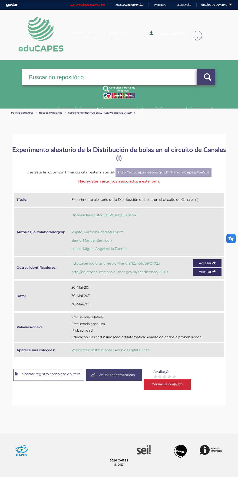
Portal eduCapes (22, 113)
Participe (160, 5)
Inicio (80, 35)
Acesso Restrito (176, 35)
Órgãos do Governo (214, 5)
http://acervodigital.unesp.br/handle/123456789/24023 (115, 263)
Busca (101, 35)
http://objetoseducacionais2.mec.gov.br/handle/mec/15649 (119, 272)
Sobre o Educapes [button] (136, 35)
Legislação (184, 5)
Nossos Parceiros (51, 113)
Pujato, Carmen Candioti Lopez (97, 232)
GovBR (12, 5)
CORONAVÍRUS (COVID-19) (87, 4)
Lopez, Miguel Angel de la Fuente (99, 249)
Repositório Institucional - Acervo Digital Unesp (100, 113)
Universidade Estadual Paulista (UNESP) (104, 215)
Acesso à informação (130, 5)
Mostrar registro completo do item (52, 375)
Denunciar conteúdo (179, 384)
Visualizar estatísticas (123, 375)
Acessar (207, 263)
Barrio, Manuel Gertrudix (91, 240)
